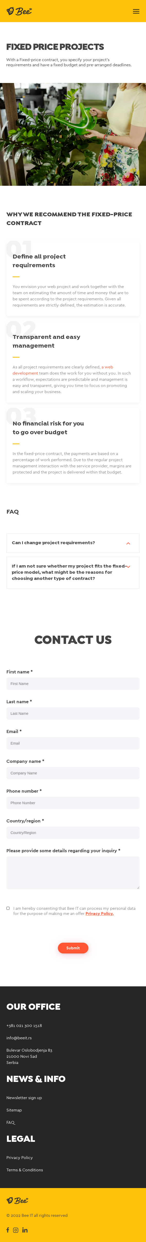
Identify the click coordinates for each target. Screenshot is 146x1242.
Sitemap (14, 1110)
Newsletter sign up (24, 1097)
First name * (19, 672)
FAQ (10, 1122)
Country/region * (25, 821)
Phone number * (24, 791)
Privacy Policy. (100, 913)
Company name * (25, 761)
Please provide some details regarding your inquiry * (63, 851)
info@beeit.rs (19, 1037)
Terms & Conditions (24, 1169)
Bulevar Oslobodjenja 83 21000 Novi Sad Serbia (29, 1056)
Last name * (19, 702)
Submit (73, 948)
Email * (14, 731)
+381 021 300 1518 (24, 1025)
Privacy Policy (19, 1157)
